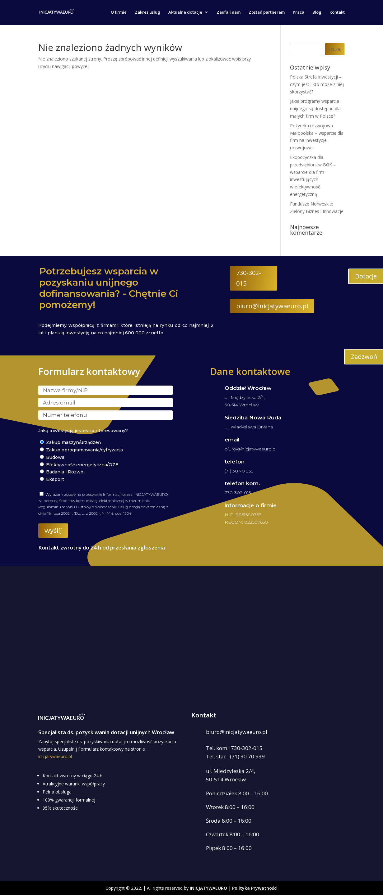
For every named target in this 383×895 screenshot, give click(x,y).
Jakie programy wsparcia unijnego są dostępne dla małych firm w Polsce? (315, 108)
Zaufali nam (229, 12)
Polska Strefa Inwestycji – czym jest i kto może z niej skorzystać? (317, 84)
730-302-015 (248, 278)
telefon (235, 462)
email (232, 439)
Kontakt (337, 12)
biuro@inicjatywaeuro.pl (272, 306)
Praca (298, 12)
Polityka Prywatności (255, 888)
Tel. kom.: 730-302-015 (234, 748)
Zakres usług (147, 12)
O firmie (119, 12)
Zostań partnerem (267, 12)
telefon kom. (242, 483)
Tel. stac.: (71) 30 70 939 (235, 756)
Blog (316, 12)
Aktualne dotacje (185, 12)
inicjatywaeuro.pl (55, 756)
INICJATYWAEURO (208, 888)
